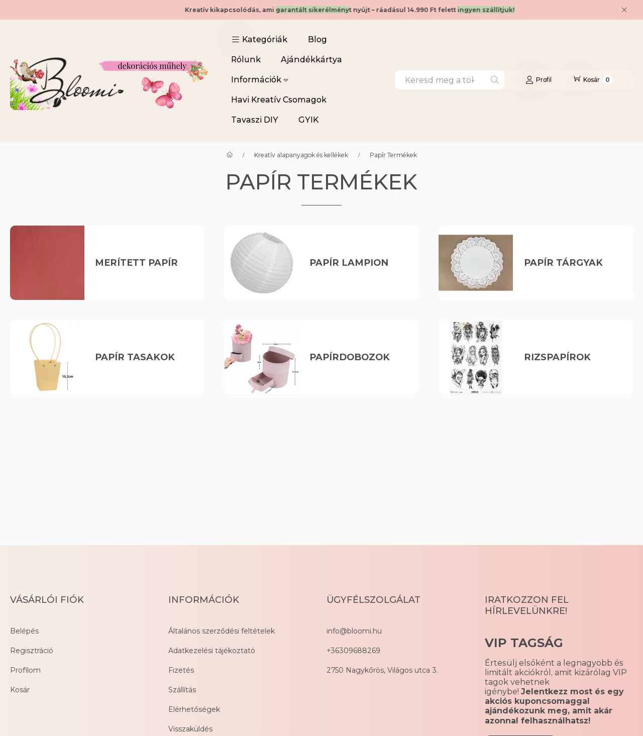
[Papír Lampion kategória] (358, 263)
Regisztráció (31, 650)
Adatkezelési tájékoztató (211, 650)
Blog (317, 39)
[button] (259, 40)
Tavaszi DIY (254, 120)
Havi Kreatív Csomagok (279, 99)
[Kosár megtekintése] (592, 80)
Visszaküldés (190, 728)
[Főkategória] (230, 155)
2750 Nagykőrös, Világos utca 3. (382, 670)
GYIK (308, 120)
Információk (259, 79)
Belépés (24, 631)
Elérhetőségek (194, 709)
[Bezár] (624, 10)
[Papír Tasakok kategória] (144, 357)
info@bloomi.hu (354, 631)
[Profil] (538, 80)
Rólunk (246, 59)
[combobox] (449, 80)
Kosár (20, 689)
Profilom (25, 670)
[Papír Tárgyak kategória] (573, 263)
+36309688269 (353, 650)
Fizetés (181, 670)
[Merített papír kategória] (144, 263)
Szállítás (182, 689)
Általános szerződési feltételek (221, 631)
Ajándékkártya (311, 59)
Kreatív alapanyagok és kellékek (301, 155)
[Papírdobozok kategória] (358, 357)
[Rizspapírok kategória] (573, 357)
